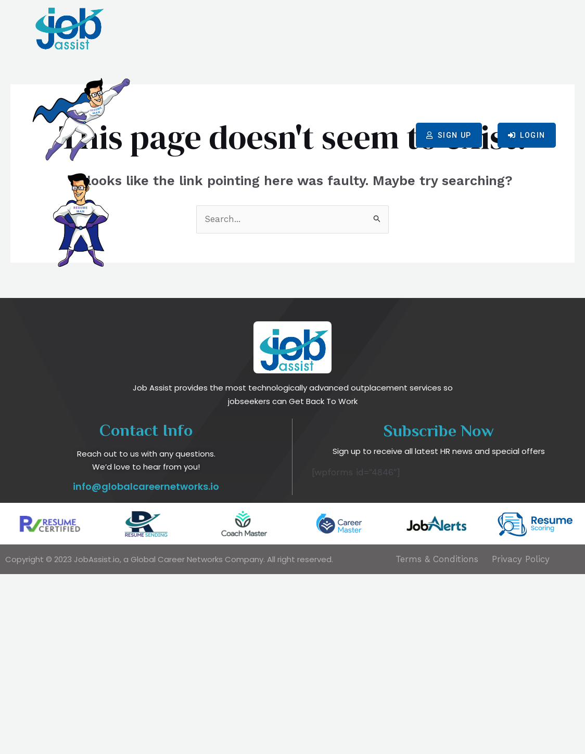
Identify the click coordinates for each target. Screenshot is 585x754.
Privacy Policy (521, 739)
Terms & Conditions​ (437, 739)
